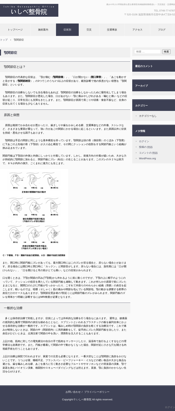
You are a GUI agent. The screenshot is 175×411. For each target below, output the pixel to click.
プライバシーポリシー (96, 391)
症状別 (67, 29)
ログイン (144, 141)
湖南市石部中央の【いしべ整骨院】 (53, 12)
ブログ (161, 29)
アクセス (137, 29)
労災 (89, 29)
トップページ (15, 29)
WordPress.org (147, 158)
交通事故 (112, 29)
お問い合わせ (73, 391)
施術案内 (43, 29)
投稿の (145, 146)
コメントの (148, 152)
